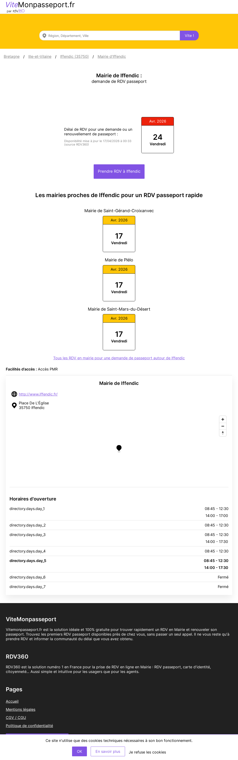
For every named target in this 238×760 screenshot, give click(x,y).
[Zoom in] (222, 419)
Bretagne (12, 56)
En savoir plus (108, 751)
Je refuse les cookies (147, 752)
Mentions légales (20, 709)
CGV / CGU (16, 717)
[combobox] (109, 35)
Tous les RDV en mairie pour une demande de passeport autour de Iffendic (119, 358)
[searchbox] (109, 35)
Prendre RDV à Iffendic (119, 171)
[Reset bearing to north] (222, 432)
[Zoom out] (222, 426)
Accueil (12, 701)
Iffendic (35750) (74, 56)
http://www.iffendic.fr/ (38, 394)
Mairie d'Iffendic (112, 56)
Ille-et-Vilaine (39, 56)
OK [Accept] (79, 751)
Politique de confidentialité (29, 725)
